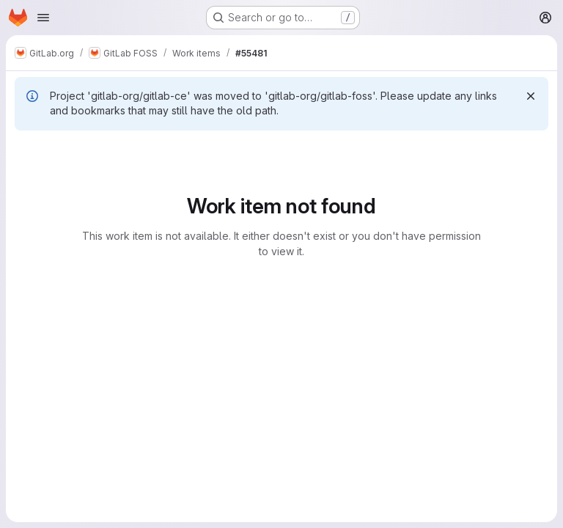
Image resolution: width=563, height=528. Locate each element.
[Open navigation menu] (43, 17)
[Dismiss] (531, 96)
